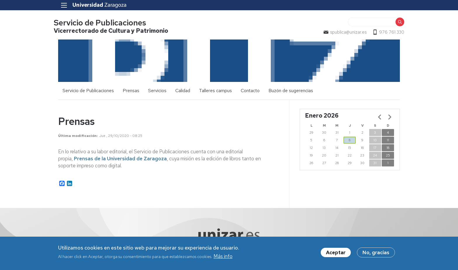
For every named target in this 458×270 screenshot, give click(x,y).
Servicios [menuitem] (157, 91)
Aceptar (336, 252)
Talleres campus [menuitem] (215, 91)
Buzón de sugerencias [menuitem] (290, 91)
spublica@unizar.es (344, 32)
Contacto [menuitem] (250, 91)
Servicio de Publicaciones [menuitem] (88, 91)
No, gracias (375, 252)
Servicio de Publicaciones (104, 23)
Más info (223, 256)
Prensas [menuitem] (131, 91)
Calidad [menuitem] (182, 91)
